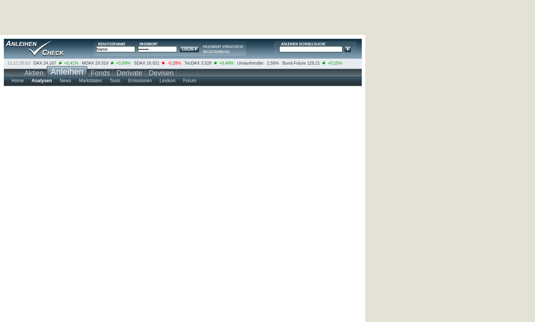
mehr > (14, 70)
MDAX (88, 63)
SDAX (140, 63)
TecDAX (192, 63)
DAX (37, 63)
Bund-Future (294, 63)
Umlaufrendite (250, 63)
